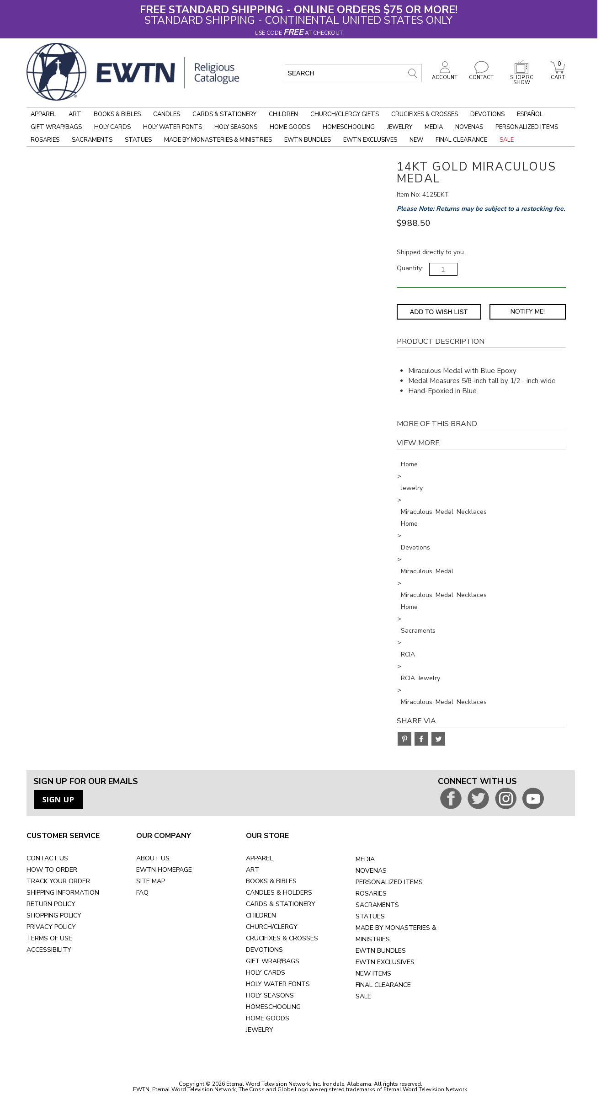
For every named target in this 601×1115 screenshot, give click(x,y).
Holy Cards (112, 127)
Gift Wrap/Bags (56, 127)
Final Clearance (461, 140)
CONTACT (481, 75)
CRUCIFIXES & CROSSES (282, 938)
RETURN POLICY (51, 904)
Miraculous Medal (427, 571)
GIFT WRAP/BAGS (272, 961)
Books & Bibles (117, 114)
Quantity (409, 268)
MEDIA (365, 859)
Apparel (43, 114)
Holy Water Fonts (172, 127)
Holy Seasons (235, 127)
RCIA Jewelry (420, 678)
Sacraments (92, 140)
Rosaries (45, 140)
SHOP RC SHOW (521, 77)
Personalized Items (526, 127)
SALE (363, 996)
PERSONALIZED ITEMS (389, 882)
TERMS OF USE (49, 938)
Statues (138, 140)
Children (283, 114)
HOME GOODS (267, 1018)
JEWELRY (259, 1029)
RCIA (408, 654)
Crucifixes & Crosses (424, 114)
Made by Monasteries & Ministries (218, 140)
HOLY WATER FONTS (278, 984)
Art (75, 114)
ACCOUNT (445, 75)
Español (530, 114)
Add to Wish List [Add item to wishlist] (439, 311)
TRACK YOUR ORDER (58, 881)
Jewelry (399, 127)
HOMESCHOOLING (273, 1007)
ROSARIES (371, 893)
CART (557, 75)
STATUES (370, 916)
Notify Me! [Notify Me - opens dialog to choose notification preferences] (528, 311)
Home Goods (290, 127)
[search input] (353, 73)
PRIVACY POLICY (51, 927)
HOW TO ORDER (52, 869)
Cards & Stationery (224, 114)
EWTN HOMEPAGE (164, 869)
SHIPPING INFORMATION (63, 892)
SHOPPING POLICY (54, 915)
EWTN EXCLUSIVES (385, 962)
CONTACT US (47, 858)
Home (409, 464)
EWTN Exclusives (370, 140)
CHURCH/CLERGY (272, 927)
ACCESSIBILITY (49, 949)
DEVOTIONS (264, 949)
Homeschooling (349, 127)
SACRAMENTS (377, 905)
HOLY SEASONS (270, 995)
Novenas (469, 127)
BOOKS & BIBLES (271, 881)
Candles (166, 114)
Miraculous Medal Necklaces (444, 511)
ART (252, 869)
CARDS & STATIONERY (280, 904)
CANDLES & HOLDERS (279, 892)
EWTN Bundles (307, 140)
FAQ (142, 892)
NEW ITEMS (373, 973)
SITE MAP (150, 881)
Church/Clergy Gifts (344, 114)
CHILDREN (261, 915)
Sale (507, 140)
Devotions (487, 114)
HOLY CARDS (265, 972)
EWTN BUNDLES (381, 950)
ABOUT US (153, 858)
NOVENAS (371, 870)
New (416, 140)
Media (434, 127)
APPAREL (259, 858)
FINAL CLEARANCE (383, 985)
